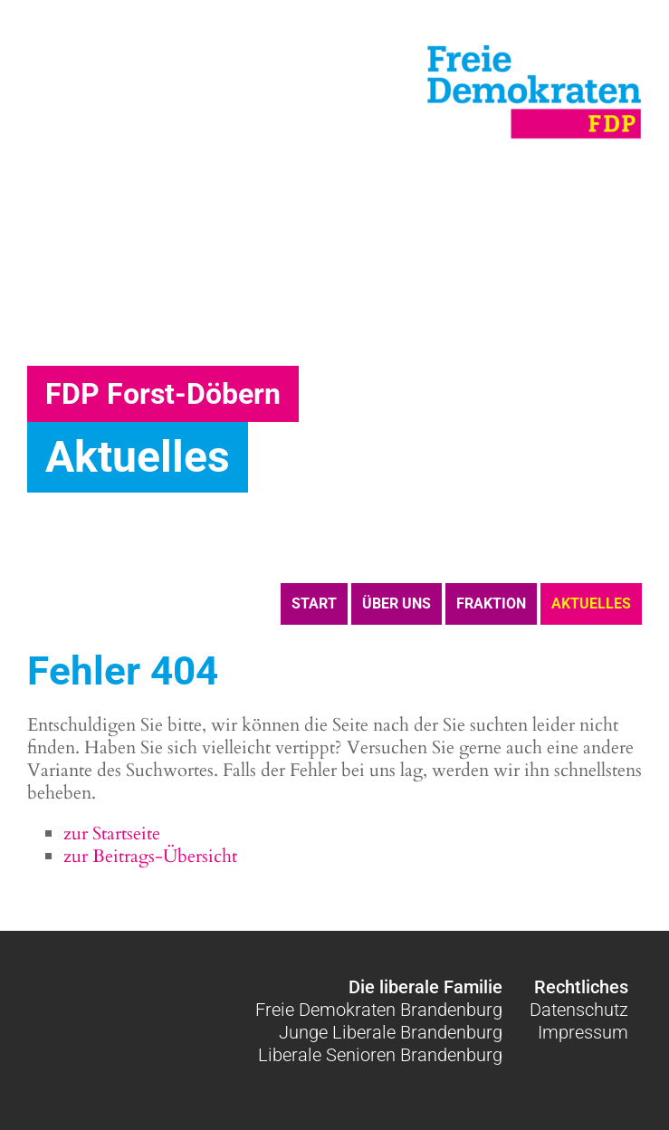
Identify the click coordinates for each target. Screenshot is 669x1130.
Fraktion (491, 603)
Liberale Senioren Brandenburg (380, 1055)
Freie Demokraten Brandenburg (378, 1009)
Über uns (396, 603)
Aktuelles (591, 603)
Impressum (583, 1032)
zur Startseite (111, 833)
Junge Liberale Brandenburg (390, 1032)
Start (314, 603)
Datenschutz (579, 1009)
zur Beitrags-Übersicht (150, 856)
